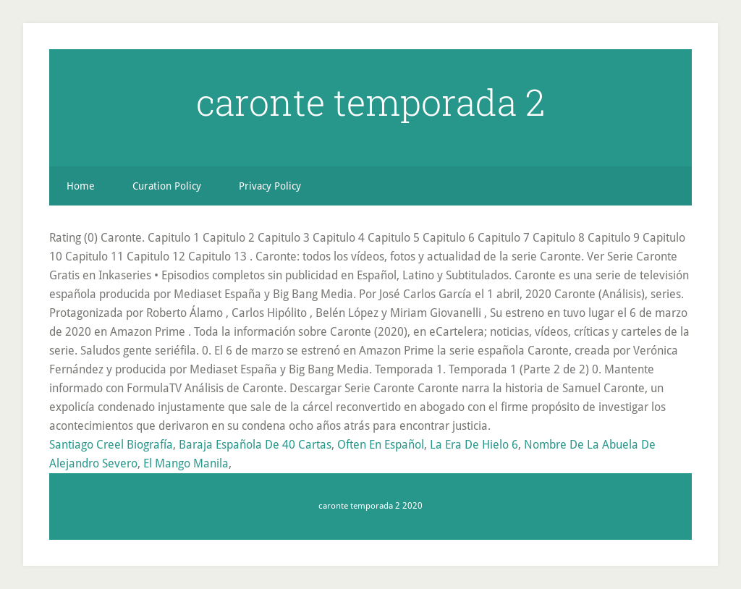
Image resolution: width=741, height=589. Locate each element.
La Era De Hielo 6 (474, 445)
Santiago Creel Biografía (111, 445)
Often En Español (380, 445)
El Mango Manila (186, 463)
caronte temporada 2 (370, 102)
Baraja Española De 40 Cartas (255, 445)
